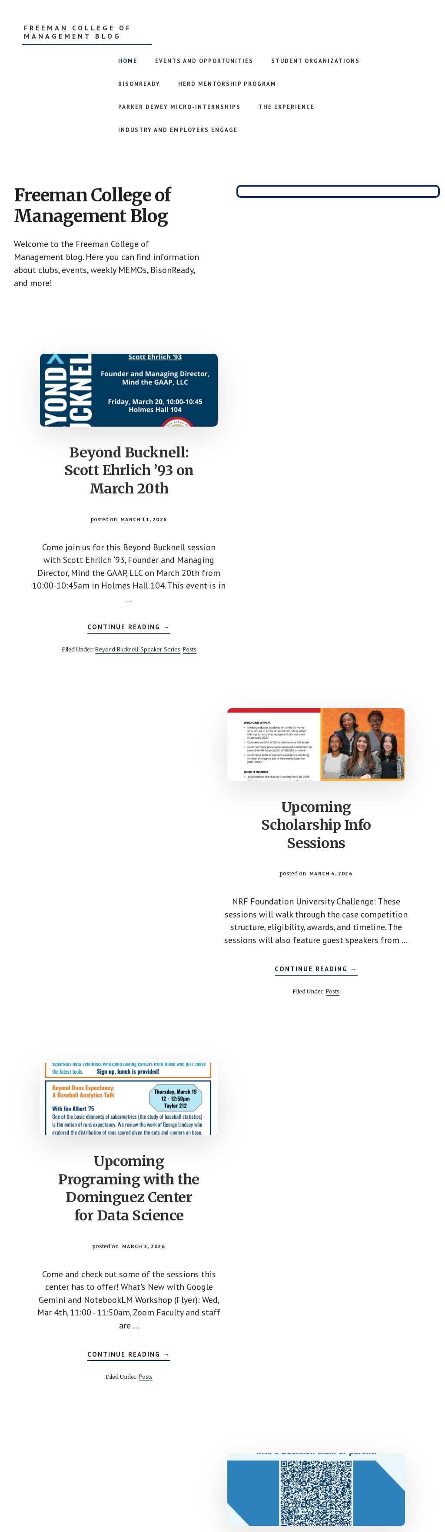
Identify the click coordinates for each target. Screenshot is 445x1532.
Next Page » (331, 1428)
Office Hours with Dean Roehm (114, 1203)
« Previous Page (120, 1428)
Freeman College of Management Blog (78, 32)
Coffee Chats (331, 1185)
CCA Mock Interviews (331, 804)
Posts (174, 656)
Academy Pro (188, 1502)
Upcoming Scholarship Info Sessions (331, 458)
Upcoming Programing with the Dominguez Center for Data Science (114, 840)
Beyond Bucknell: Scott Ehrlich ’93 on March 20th (114, 467)
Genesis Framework (246, 1502)
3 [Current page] (215, 1428)
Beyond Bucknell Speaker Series (122, 656)
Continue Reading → (114, 635)
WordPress (294, 1502)
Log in (323, 1502)
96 (293, 1428)
